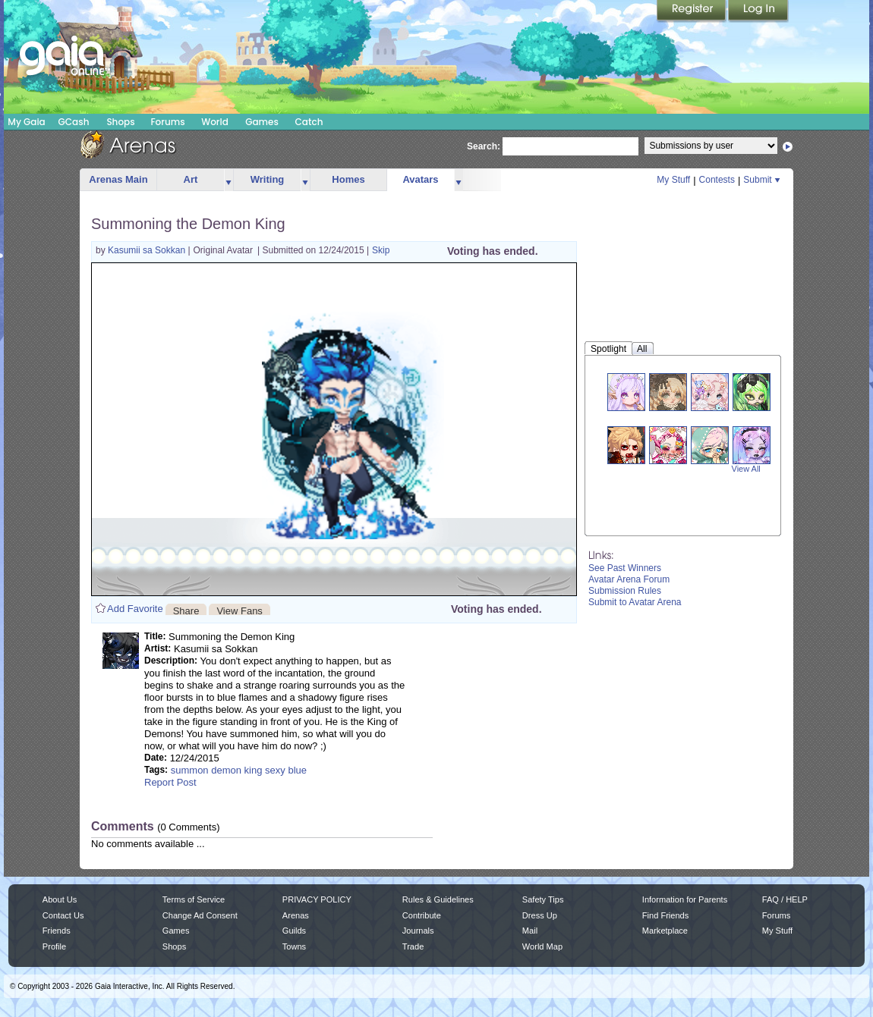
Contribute (421, 915)
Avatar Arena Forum (629, 579)
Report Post (170, 782)
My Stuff (673, 179)
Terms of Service (193, 899)
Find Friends (665, 915)
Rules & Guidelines (438, 899)
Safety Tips (543, 899)
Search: (483, 146)
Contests (717, 179)
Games (262, 121)
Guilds (294, 930)
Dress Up (539, 915)
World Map (542, 946)
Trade (413, 946)
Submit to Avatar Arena (635, 602)
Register (692, 11)
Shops (120, 121)
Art (191, 179)
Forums (167, 121)
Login (758, 11)
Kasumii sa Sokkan (148, 250)
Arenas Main (118, 179)
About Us (60, 899)
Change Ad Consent (200, 915)
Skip (380, 250)
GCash (74, 121)
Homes (348, 179)
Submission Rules (624, 590)
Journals (418, 930)
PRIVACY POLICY (316, 899)
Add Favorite (135, 608)
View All (746, 468)
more (228, 180)
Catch (309, 121)
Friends (57, 930)
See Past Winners (624, 568)
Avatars (420, 179)
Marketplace (665, 930)
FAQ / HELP (785, 899)
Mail (529, 930)
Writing (268, 179)
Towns (294, 946)
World (214, 121)
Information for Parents (684, 899)
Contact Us (63, 915)
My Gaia (26, 121)
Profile (54, 946)
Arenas (295, 915)
